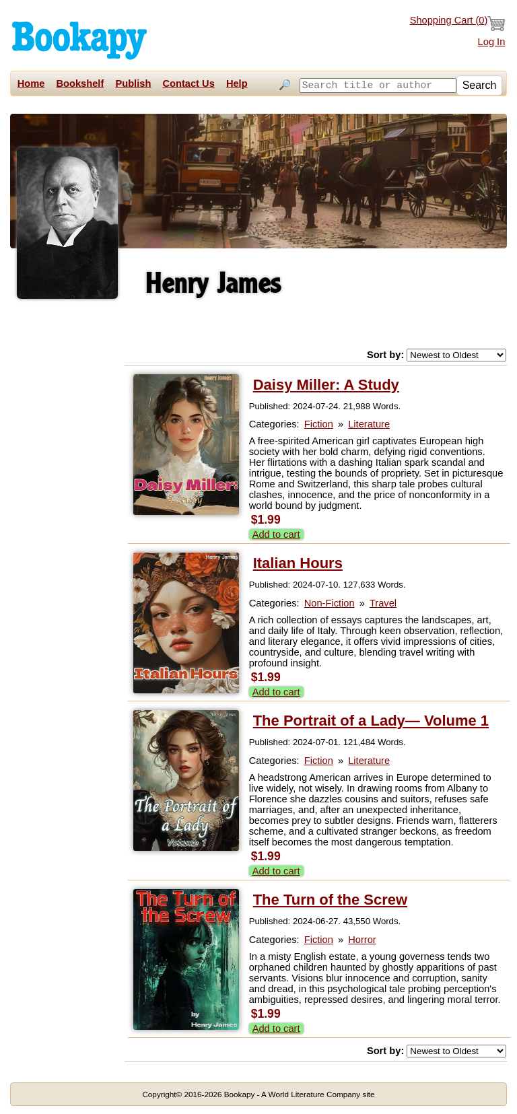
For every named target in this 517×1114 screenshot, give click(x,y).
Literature (369, 422)
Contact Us (188, 83)
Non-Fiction (329, 601)
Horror (362, 937)
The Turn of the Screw (330, 897)
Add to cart (276, 532)
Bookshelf (80, 83)
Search (479, 101)
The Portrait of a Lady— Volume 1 (371, 718)
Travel (383, 601)
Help (237, 83)
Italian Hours (298, 561)
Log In (492, 41)
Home (31, 83)
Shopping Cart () (458, 23)
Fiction (318, 422)
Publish (133, 83)
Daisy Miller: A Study (326, 382)
